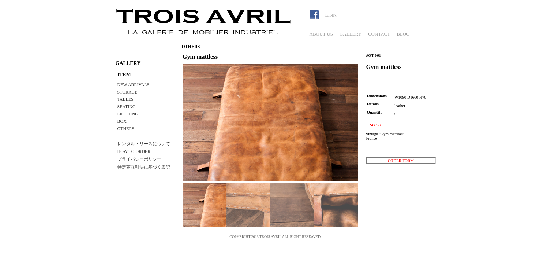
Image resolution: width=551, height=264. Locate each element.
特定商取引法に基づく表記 (143, 167)
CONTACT (379, 34)
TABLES (125, 99)
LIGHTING (127, 114)
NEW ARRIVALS (133, 84)
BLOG (403, 34)
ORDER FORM (401, 160)
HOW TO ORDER (134, 151)
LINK (331, 15)
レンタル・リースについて (143, 143)
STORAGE (127, 92)
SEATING (126, 106)
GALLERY (350, 34)
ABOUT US (321, 34)
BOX (122, 121)
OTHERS (126, 128)
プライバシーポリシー (139, 159)
